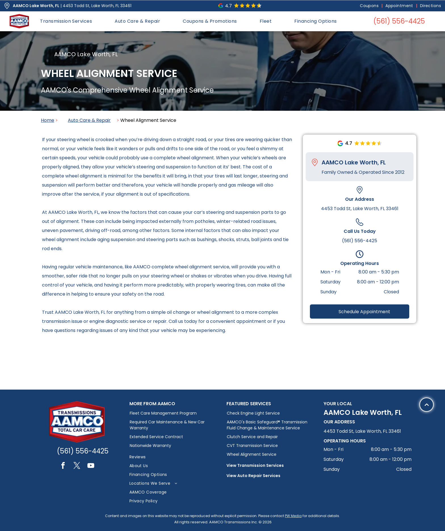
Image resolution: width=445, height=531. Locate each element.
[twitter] (77, 466)
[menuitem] (370, 5)
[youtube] (91, 466)
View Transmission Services (255, 465)
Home (47, 120)
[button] (66, 21)
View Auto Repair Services (253, 475)
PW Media (293, 515)
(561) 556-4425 (359, 240)
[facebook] (63, 466)
